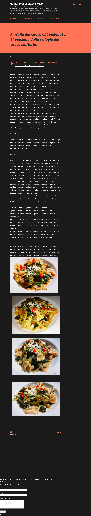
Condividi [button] (58, 432)
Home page (13, 18)
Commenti (6, 483)
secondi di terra (41, 18)
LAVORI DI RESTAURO (55, 18)
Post (4, 481)
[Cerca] (74, 4)
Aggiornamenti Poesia (26, 18)
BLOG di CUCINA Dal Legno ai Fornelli (27, 4)
